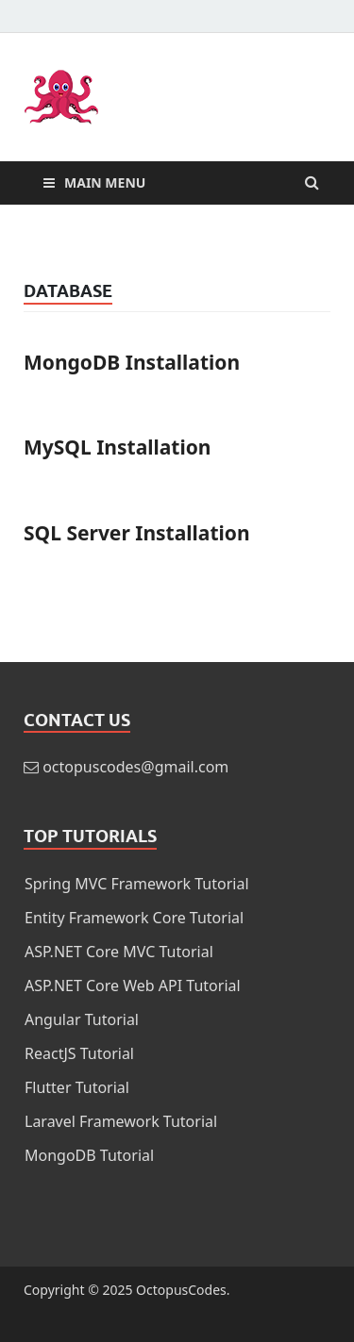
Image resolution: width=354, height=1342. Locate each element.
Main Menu (104, 182)
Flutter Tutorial (77, 1087)
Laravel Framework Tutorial (121, 1121)
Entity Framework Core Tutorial (134, 917)
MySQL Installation (117, 447)
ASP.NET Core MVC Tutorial (119, 951)
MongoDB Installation (132, 362)
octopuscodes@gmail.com (135, 766)
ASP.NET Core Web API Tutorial (133, 985)
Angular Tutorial (82, 1019)
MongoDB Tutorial (89, 1155)
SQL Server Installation (137, 533)
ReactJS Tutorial (79, 1053)
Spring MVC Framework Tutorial (137, 883)
